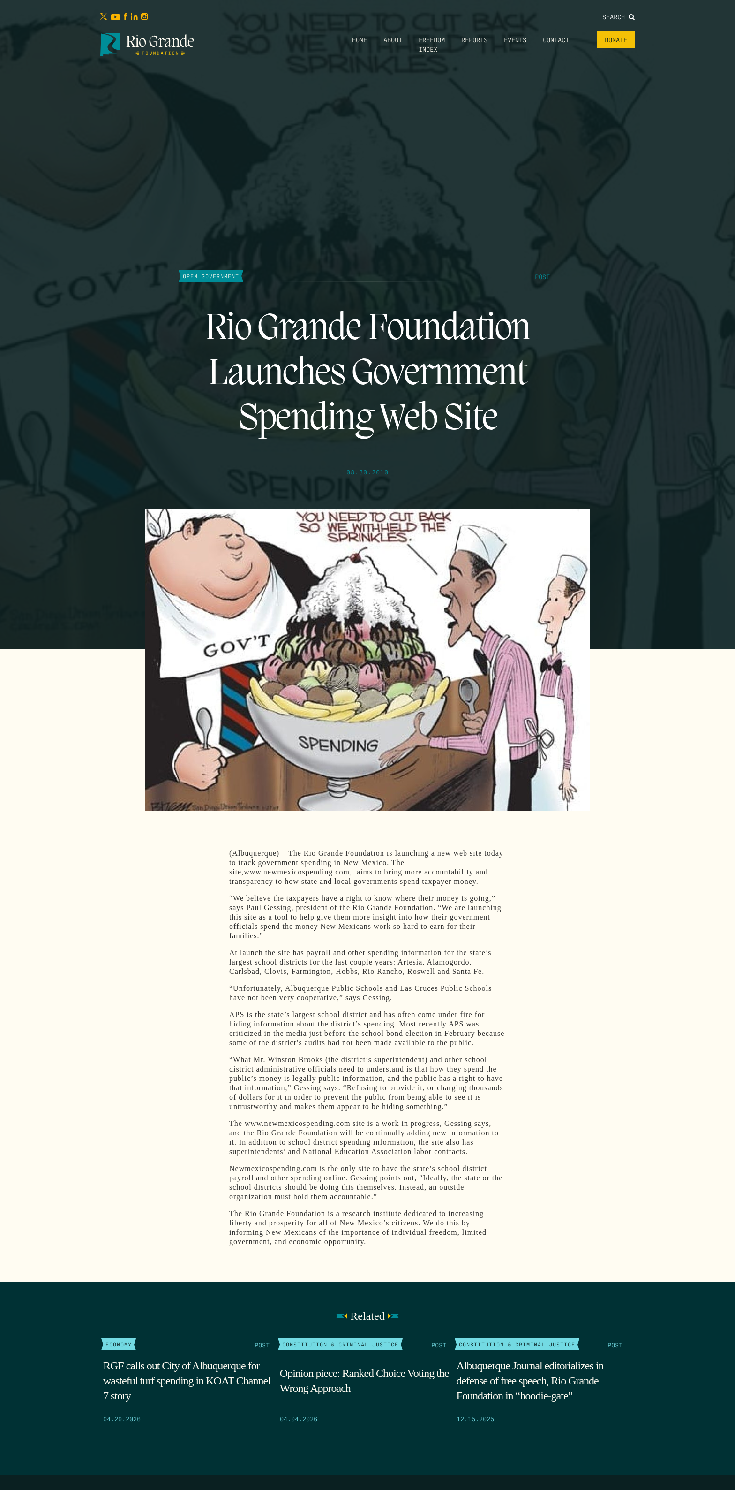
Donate (616, 39)
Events (515, 39)
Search (618, 16)
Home (359, 39)
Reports (474, 39)
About (392, 39)
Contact (556, 39)
